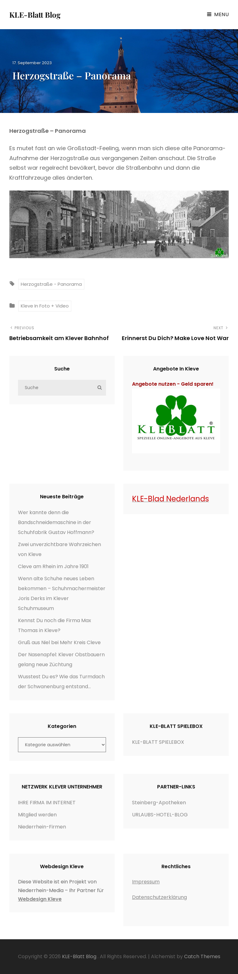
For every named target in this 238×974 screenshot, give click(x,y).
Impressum (146, 881)
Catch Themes (202, 956)
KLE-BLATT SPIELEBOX (158, 742)
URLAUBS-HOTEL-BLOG (160, 814)
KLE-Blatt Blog (34, 15)
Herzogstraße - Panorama (51, 284)
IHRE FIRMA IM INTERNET (47, 802)
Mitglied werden (37, 814)
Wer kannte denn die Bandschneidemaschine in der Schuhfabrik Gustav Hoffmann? (56, 522)
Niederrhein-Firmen (42, 826)
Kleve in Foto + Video (45, 306)
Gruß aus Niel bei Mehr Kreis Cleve (59, 642)
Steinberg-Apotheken (159, 802)
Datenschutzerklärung (159, 897)
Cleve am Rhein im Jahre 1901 (53, 566)
